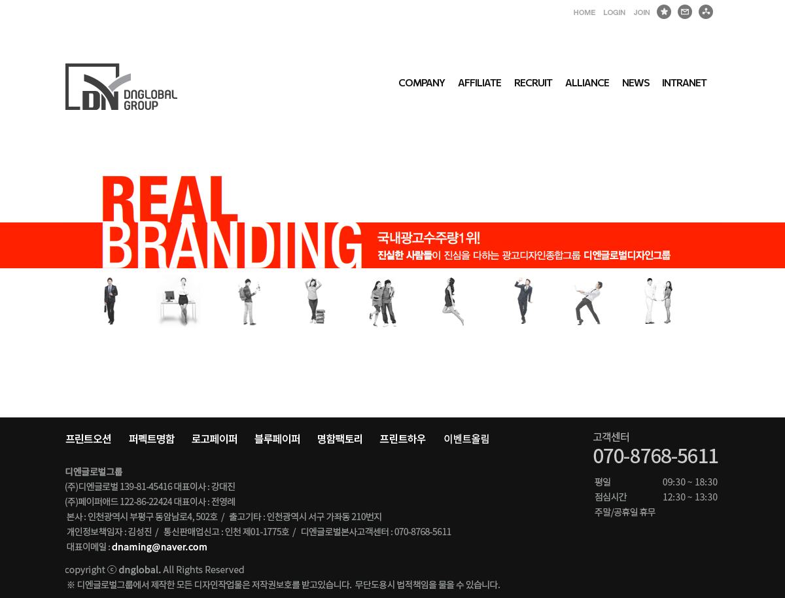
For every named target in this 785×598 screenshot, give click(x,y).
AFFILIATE (479, 82)
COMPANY (421, 82)
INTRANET (684, 82)
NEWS (635, 82)
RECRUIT (533, 82)
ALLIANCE (587, 82)
